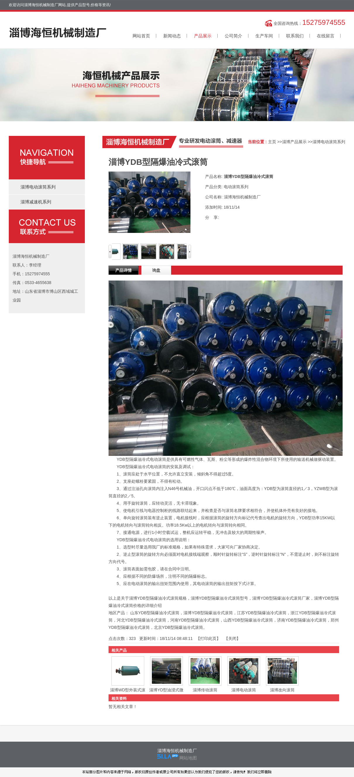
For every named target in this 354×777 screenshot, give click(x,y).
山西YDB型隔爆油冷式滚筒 (248, 620)
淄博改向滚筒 (282, 690)
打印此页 (208, 638)
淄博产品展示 (294, 141)
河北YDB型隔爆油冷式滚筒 (141, 620)
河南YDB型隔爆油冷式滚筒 (195, 620)
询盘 (156, 270)
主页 (272, 141)
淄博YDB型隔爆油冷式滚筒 (208, 612)
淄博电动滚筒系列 (328, 141)
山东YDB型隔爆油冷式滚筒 (155, 612)
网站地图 (188, 757)
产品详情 (123, 270)
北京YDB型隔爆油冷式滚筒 (178, 627)
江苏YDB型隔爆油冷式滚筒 (261, 612)
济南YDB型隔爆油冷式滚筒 (301, 620)
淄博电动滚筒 (243, 690)
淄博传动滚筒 (205, 690)
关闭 (232, 638)
